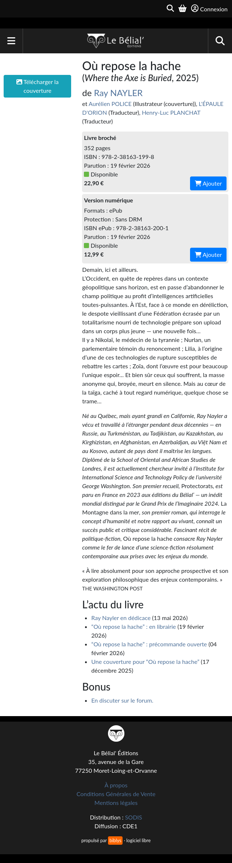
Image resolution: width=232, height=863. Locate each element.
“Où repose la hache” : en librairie (133, 626)
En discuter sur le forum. (122, 700)
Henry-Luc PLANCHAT (171, 112)
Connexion (209, 8)
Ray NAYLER (118, 92)
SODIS (133, 817)
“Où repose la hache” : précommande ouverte (149, 643)
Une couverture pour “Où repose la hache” (145, 661)
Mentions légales (116, 802)
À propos (116, 785)
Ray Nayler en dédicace (121, 617)
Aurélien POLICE (110, 103)
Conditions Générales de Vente (116, 793)
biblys (115, 840)
